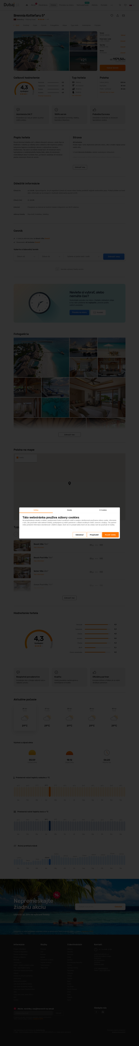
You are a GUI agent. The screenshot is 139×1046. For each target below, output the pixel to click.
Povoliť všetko (110, 535)
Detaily (69, 510)
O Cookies (103, 510)
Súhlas (36, 510)
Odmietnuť (80, 535)
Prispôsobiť (94, 535)
